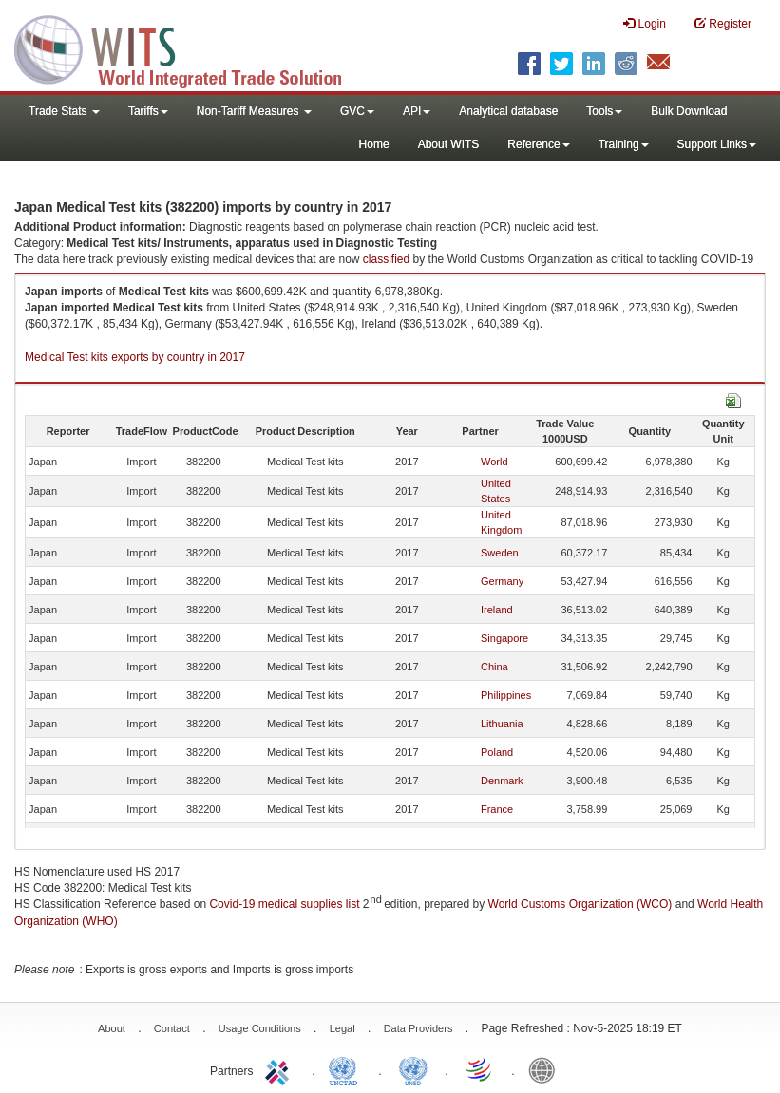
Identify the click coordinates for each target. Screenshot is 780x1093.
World (494, 461)
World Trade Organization (480, 1069)
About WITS (449, 144)
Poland (497, 752)
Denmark (502, 780)
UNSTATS (413, 1069)
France (497, 809)
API (416, 111)
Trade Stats (64, 111)
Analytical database (508, 111)
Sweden (500, 552)
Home (374, 144)
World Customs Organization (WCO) (580, 904)
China (494, 666)
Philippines (506, 695)
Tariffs (148, 111)
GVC (357, 111)
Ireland (497, 609)
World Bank (546, 1069)
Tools (604, 111)
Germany (502, 581)
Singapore (504, 638)
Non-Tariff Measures (254, 111)
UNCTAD (347, 1069)
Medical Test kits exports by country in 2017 (135, 357)
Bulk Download (689, 111)
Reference (538, 144)
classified (386, 259)
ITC (280, 1069)
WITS (190, 47)
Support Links (716, 144)
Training (624, 144)
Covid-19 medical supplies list (284, 904)
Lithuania (502, 723)
